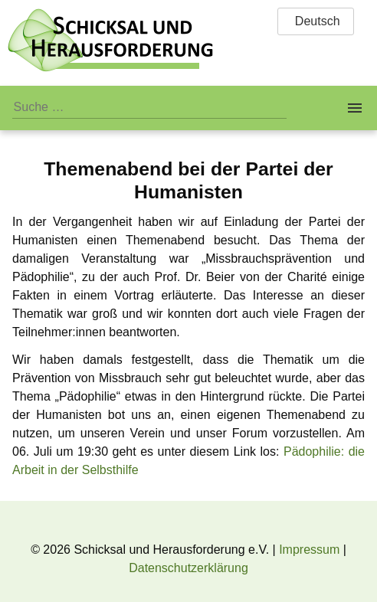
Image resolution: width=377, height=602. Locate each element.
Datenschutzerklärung (188, 567)
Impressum (309, 549)
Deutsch (315, 21)
